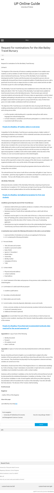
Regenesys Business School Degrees (9, 470)
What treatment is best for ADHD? (9, 473)
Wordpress (51, 491)
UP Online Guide (27, 3)
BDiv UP (2, 476)
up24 (34, 491)
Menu (27, 40)
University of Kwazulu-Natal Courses (9, 467)
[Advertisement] (27, 22)
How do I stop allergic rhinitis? (42, 415)
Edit (16, 403)
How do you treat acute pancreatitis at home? (12, 479)
